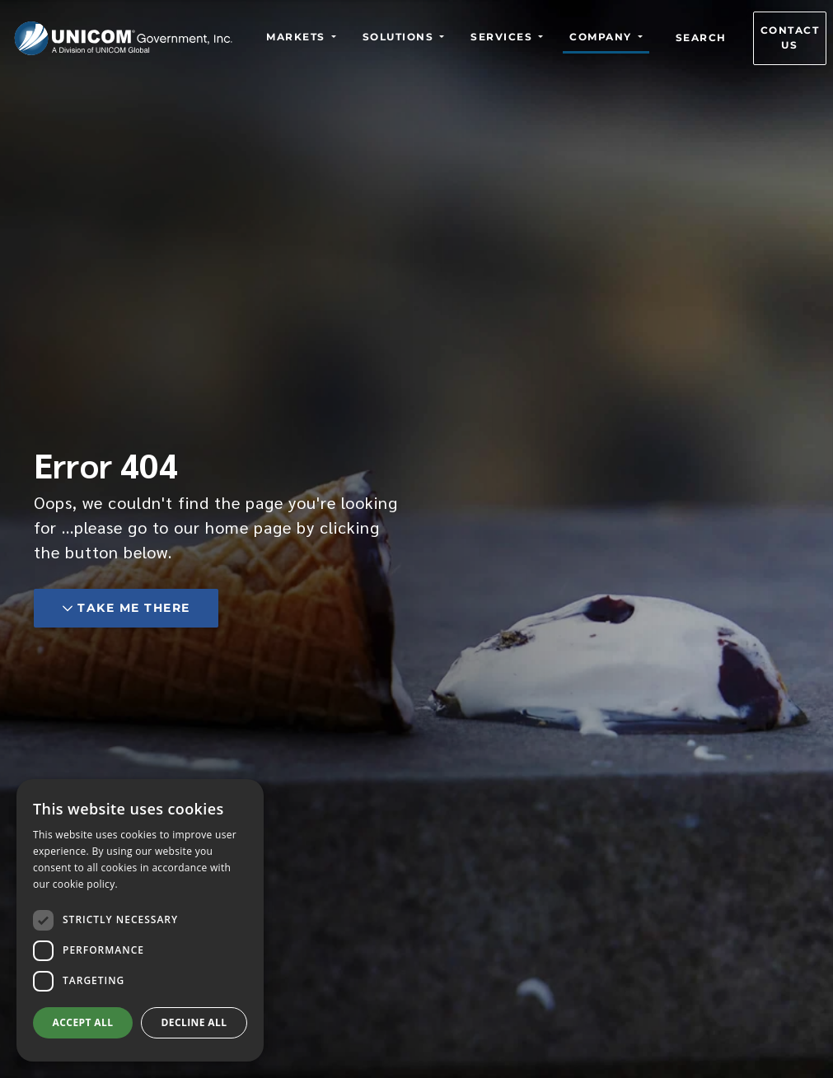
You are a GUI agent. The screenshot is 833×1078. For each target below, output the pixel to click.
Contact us (790, 38)
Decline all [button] (194, 1022)
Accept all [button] (83, 1022)
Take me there (126, 607)
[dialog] (140, 920)
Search (701, 38)
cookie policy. (85, 884)
